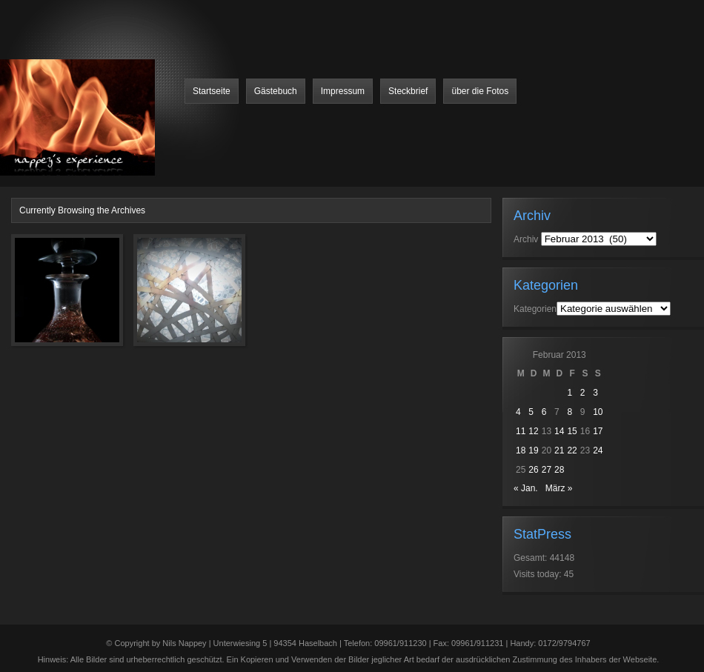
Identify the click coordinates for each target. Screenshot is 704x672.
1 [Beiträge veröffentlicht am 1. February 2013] (569, 392)
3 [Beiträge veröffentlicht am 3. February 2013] (595, 392)
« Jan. (526, 488)
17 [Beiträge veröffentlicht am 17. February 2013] (597, 431)
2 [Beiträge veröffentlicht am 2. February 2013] (582, 392)
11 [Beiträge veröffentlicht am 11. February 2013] (520, 431)
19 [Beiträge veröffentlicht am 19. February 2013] (533, 450)
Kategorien (535, 309)
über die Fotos (479, 91)
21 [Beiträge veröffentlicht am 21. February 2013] (559, 450)
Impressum (343, 91)
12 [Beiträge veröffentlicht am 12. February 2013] (533, 431)
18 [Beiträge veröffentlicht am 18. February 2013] (520, 450)
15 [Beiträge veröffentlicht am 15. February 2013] (572, 431)
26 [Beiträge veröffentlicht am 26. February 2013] (533, 470)
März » (559, 488)
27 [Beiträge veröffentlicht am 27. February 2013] (546, 470)
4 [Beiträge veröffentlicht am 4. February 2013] (518, 412)
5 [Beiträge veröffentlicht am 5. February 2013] (531, 412)
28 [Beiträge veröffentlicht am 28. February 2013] (559, 470)
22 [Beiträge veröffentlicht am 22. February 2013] (572, 450)
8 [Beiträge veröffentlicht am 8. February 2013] (569, 412)
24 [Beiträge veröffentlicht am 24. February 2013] (597, 450)
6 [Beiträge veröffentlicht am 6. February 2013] (544, 412)
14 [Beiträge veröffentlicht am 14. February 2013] (559, 431)
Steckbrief (408, 91)
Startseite (211, 91)
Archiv (526, 239)
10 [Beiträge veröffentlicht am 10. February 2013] (597, 412)
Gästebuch (275, 91)
